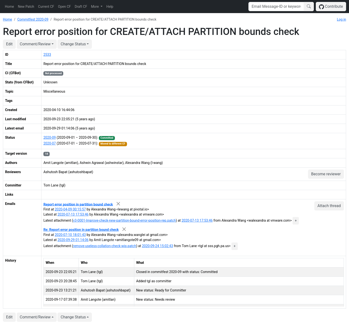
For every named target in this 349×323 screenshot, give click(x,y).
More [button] (95, 6)
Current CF (46, 6)
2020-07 (49, 143)
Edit (9, 44)
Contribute (331, 6)
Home (9, 6)
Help (109, 6)
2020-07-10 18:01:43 (70, 235)
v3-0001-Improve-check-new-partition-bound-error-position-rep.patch (124, 220)
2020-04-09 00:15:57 (70, 209)
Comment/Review (35, 44)
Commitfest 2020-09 (32, 19)
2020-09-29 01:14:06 (72, 240)
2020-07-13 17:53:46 (72, 214)
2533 (47, 55)
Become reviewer (326, 174)
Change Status (73, 44)
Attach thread (329, 205)
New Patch (26, 6)
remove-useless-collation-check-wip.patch (104, 246)
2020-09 (49, 137)
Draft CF (81, 6)
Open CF (64, 6)
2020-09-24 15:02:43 (157, 246)
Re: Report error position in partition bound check (81, 230)
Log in (341, 19)
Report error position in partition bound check (78, 204)
